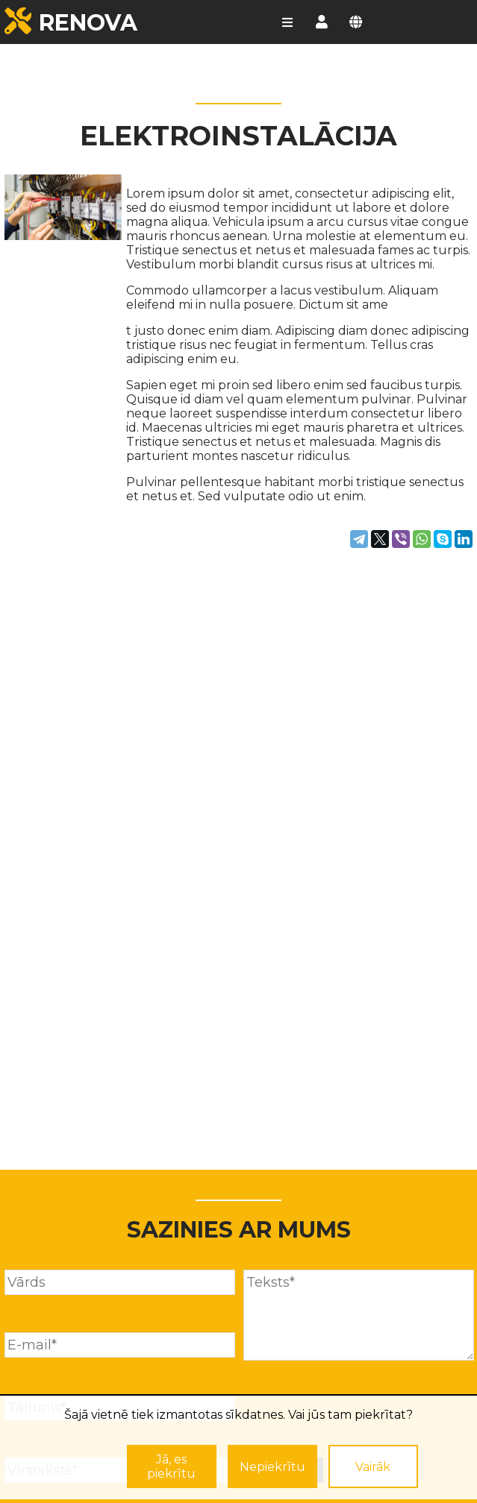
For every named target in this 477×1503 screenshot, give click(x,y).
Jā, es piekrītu (171, 1466)
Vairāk (372, 1467)
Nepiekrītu (272, 1467)
